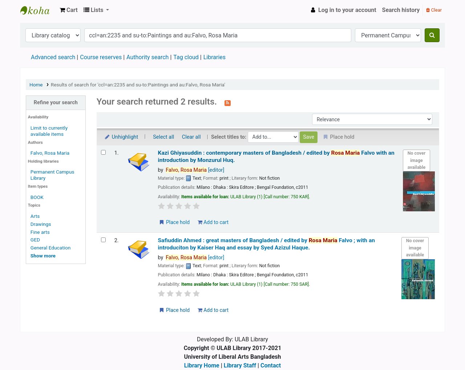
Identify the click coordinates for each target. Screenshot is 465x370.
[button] (69, 10)
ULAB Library (38, 10)
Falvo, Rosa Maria (50, 153)
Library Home (201, 365)
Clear (434, 10)
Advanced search (53, 57)
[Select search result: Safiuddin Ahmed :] (103, 239)
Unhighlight (121, 137)
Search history (401, 10)
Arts (35, 216)
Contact (270, 365)
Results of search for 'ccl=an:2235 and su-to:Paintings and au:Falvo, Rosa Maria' (138, 85)
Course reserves (101, 57)
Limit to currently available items (49, 131)
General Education (51, 248)
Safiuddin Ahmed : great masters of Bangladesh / (266, 244)
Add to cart (213, 222)
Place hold (174, 222)
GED (35, 240)
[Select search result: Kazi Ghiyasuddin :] (103, 152)
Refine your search (56, 102)
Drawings (41, 224)
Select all (163, 137)
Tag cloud (186, 57)
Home (36, 85)
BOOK (37, 197)
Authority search (147, 57)
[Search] (432, 35)
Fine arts (40, 232)
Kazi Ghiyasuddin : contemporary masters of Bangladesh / (276, 156)
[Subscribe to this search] (227, 102)
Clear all (191, 137)
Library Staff (240, 365)
